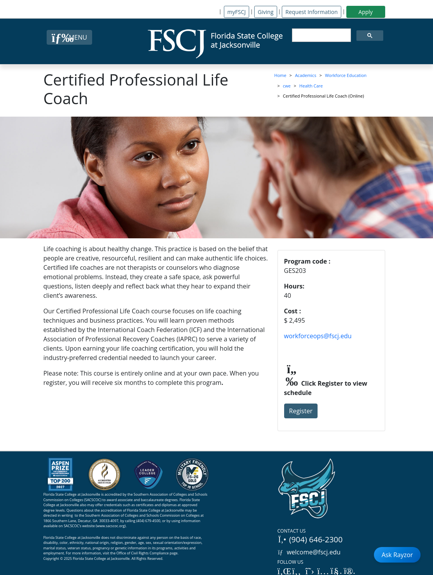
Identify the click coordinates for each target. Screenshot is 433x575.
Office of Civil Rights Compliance (143, 553)
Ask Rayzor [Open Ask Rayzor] (397, 555)
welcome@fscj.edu (309, 552)
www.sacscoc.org (111, 525)
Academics (305, 75)
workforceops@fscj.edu (318, 336)
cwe (287, 86)
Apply (365, 12)
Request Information (311, 12)
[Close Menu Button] (69, 37)
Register (301, 411)
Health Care (311, 86)
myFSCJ (236, 12)
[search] (321, 35)
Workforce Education (346, 75)
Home (280, 75)
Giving (265, 12)
